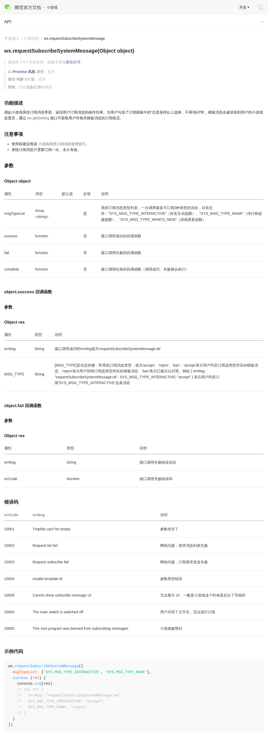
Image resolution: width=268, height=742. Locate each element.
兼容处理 (73, 62)
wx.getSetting (38, 118)
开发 (243, 7)
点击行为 (33, 87)
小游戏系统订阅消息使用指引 (62, 144)
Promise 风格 (24, 72)
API (7, 21)
